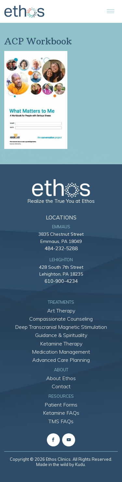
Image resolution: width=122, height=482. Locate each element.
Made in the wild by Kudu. (61, 464)
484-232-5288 (61, 248)
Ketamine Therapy (61, 343)
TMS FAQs (61, 421)
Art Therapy (61, 310)
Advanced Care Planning (61, 360)
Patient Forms (61, 404)
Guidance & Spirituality (61, 335)
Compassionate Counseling (61, 318)
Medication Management (61, 351)
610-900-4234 (61, 281)
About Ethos (61, 378)
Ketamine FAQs (61, 413)
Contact (61, 386)
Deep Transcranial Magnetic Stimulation (61, 327)
